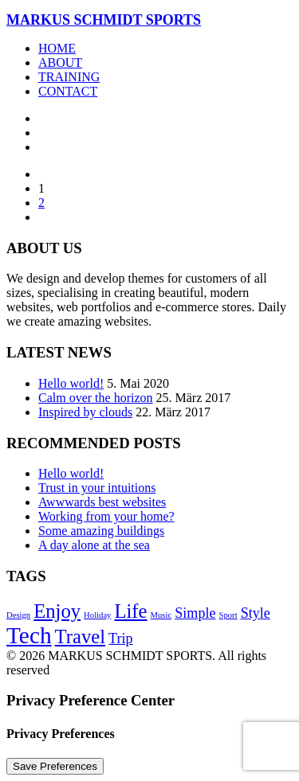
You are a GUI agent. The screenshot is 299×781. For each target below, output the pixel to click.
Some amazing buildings (101, 530)
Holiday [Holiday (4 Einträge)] (97, 615)
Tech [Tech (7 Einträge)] (29, 635)
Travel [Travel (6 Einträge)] (80, 636)
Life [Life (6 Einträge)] (130, 611)
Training (69, 77)
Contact (67, 91)
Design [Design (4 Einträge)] (18, 615)
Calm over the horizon (95, 397)
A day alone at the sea (94, 545)
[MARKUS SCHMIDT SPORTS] (149, 20)
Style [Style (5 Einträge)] (255, 613)
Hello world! (71, 383)
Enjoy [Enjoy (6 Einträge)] (57, 611)
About (60, 62)
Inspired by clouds (85, 412)
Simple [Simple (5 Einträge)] (195, 613)
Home (57, 48)
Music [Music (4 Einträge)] (161, 615)
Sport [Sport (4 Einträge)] (228, 615)
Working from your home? (106, 516)
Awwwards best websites (102, 502)
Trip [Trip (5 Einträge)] (120, 638)
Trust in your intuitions (96, 487)
